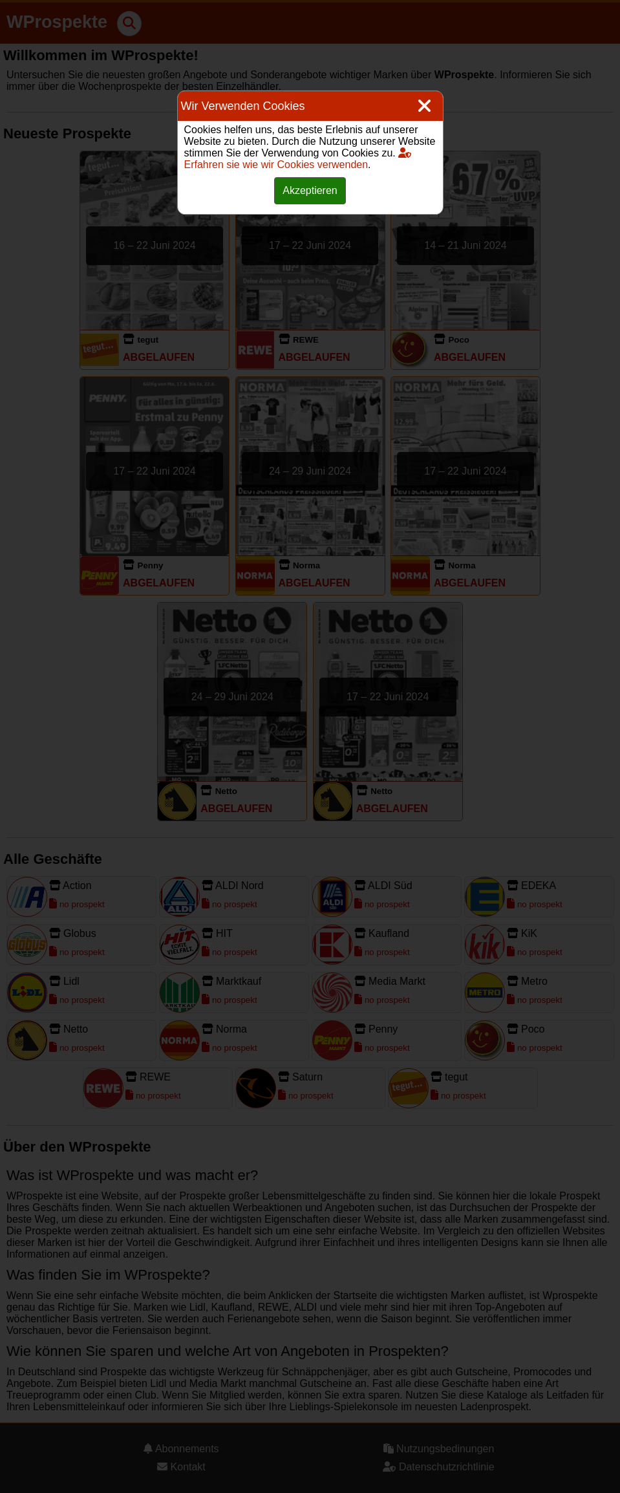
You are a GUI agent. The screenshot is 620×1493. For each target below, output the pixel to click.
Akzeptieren (310, 190)
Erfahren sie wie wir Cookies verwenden (298, 158)
